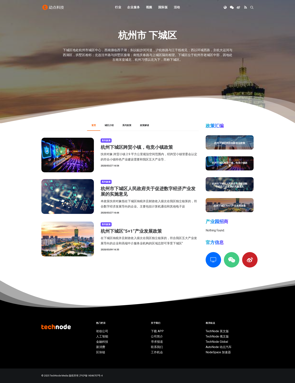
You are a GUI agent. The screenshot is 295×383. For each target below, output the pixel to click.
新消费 (100, 347)
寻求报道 (157, 341)
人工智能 (102, 336)
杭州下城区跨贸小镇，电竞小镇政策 (137, 147)
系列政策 (106, 140)
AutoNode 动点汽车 (219, 347)
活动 (177, 8)
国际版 (163, 8)
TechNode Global (217, 341)
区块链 (100, 352)
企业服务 (133, 8)
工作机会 (157, 352)
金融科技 (102, 341)
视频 (149, 8)
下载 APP (157, 331)
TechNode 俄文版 (217, 336)
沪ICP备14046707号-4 (91, 375)
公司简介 (157, 336)
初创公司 (102, 331)
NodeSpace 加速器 (218, 352)
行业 (118, 8)
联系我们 (157, 347)
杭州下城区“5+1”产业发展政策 (131, 231)
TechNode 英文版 (217, 331)
